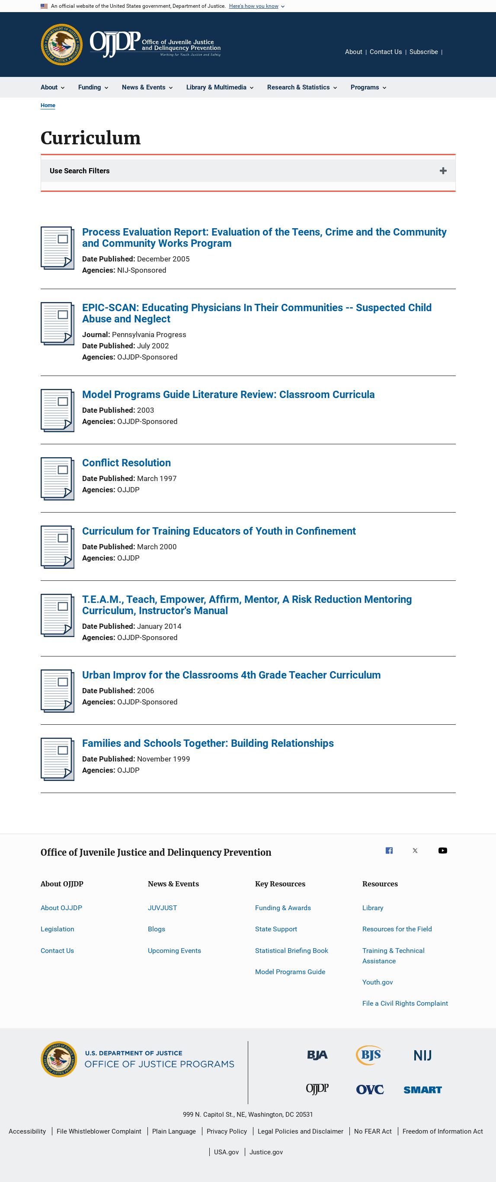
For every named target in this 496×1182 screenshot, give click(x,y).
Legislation (57, 929)
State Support (276, 929)
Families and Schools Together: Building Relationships (208, 743)
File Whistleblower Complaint (99, 1131)
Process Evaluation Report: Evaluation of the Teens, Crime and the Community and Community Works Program (264, 237)
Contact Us (386, 52)
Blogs (156, 929)
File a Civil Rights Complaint (405, 1003)
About (353, 52)
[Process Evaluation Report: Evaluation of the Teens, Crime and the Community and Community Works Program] (58, 267)
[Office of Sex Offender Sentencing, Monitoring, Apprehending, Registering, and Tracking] (423, 1095)
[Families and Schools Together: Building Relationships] (58, 778)
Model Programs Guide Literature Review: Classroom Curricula (228, 395)
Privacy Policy (227, 1131)
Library (373, 908)
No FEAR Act (373, 1131)
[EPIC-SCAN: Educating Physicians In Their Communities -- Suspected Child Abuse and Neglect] (58, 342)
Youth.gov (377, 982)
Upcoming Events (174, 950)
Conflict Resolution (126, 463)
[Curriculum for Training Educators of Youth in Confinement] (58, 566)
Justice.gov (266, 1152)
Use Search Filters (80, 170)
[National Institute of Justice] (423, 1062)
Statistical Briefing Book (291, 950)
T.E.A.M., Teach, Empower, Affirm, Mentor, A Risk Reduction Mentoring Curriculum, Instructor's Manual (247, 605)
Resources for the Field (397, 929)
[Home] (155, 44)
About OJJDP (61, 908)
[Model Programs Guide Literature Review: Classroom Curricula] (58, 429)
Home (48, 105)
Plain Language (174, 1131)
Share (456, 57)
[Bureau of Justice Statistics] (370, 1067)
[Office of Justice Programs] (62, 44)
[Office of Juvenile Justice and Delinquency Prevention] (317, 1097)
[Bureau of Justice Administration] (317, 1061)
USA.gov (226, 1152)
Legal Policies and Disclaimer (300, 1131)
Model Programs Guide (290, 972)
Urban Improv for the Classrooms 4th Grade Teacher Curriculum (231, 675)
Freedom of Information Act (443, 1131)
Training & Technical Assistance (393, 955)
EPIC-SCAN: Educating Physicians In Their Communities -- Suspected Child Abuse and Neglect (257, 313)
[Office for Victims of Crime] (370, 1096)
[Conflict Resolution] (58, 498)
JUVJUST (162, 908)
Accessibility (27, 1131)
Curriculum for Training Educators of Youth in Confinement (219, 531)
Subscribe (424, 52)
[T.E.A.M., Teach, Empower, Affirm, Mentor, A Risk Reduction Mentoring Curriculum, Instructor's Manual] (58, 634)
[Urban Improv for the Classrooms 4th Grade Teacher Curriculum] (58, 710)
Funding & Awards (283, 908)
